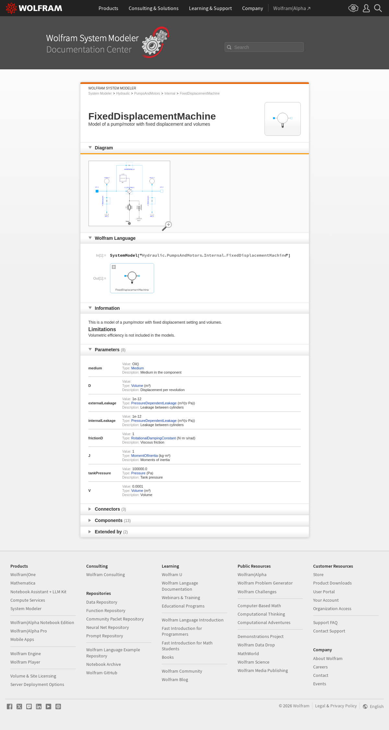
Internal (169, 93)
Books (168, 657)
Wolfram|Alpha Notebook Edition (42, 622)
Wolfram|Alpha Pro (28, 631)
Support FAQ (325, 622)
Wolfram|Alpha (252, 574)
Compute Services (27, 600)
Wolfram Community (182, 671)
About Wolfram (328, 658)
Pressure (138, 473)
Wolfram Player (25, 662)
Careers (320, 667)
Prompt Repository (104, 636)
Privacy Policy (343, 706)
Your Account (326, 600)
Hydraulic (123, 93)
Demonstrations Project (261, 636)
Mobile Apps (22, 639)
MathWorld (248, 653)
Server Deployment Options (37, 684)
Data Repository (101, 602)
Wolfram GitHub (101, 673)
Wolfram (301, 706)
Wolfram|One (23, 574)
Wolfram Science (253, 662)
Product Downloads (332, 583)
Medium (137, 368)
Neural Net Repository (107, 627)
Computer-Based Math (259, 605)
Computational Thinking (261, 614)
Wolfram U (172, 574)
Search (241, 47)
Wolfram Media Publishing (263, 670)
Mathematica (22, 583)
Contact (320, 675)
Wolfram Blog (175, 679)
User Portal (324, 592)
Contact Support (329, 631)
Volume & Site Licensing (33, 676)
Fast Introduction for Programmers (182, 631)
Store (318, 574)
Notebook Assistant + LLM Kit (38, 592)
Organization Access (332, 608)
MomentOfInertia (144, 456)
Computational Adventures (264, 622)
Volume (137, 386)
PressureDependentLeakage (154, 403)
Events (319, 684)
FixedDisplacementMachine (200, 93)
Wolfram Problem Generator (265, 583)
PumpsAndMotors (147, 93)
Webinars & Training (181, 597)
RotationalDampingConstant (153, 438)
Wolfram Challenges (257, 592)
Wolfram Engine (25, 653)
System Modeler (100, 93)
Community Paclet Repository (115, 619)
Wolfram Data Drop (256, 645)
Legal (320, 706)
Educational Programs (183, 606)
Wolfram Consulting (105, 574)
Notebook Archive (103, 664)
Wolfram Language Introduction (193, 620)
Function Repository (105, 610)
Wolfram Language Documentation (180, 586)
